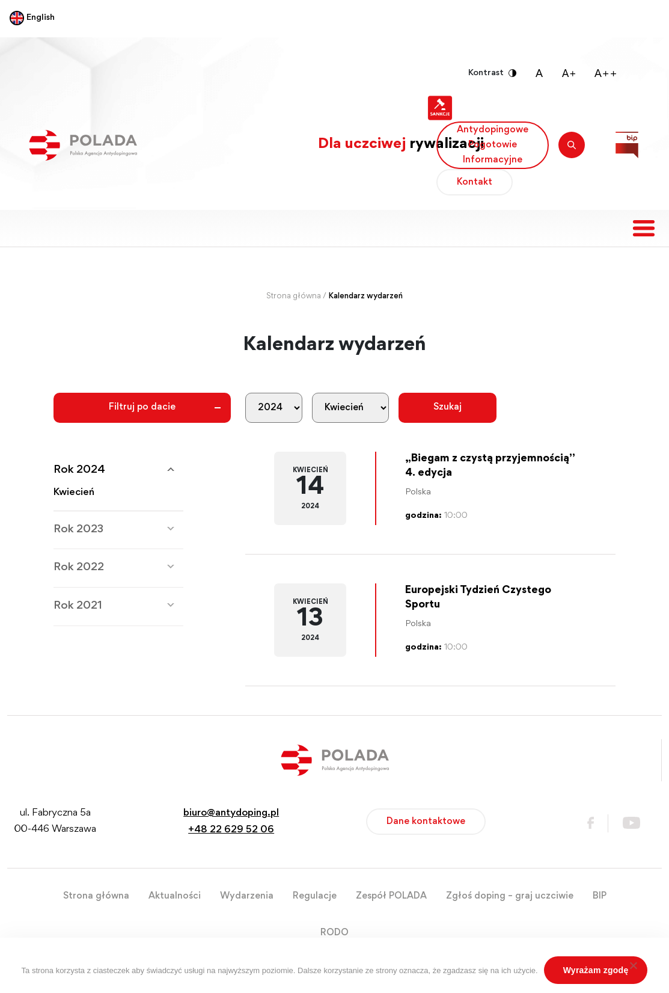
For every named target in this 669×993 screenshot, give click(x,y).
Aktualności (174, 896)
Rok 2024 (79, 470)
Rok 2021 (77, 606)
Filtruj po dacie (142, 407)
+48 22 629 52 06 (231, 830)
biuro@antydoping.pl (231, 813)
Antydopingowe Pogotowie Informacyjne (492, 145)
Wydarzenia (246, 896)
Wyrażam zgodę (596, 970)
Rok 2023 (78, 529)
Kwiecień (73, 492)
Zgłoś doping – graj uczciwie (509, 896)
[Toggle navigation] (644, 228)
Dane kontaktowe (425, 821)
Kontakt (474, 182)
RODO (334, 933)
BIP (599, 896)
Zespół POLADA (391, 896)
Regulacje (315, 896)
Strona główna (293, 296)
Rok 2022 (78, 567)
